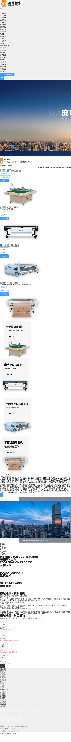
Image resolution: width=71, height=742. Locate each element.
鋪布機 (58, 167)
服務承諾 (3, 628)
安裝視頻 (3, 639)
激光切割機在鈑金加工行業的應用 (12, 602)
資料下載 (3, 650)
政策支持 (5, 575)
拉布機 (53, 167)
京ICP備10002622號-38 (7, 728)
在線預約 (3, 661)
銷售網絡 (5, 586)
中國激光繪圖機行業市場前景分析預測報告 (15, 609)
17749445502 (7, 717)
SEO (18, 731)
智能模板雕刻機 (5, 169)
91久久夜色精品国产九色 (8, 733)
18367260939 (7, 720)
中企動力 (10, 731)
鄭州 (14, 731)
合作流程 (5, 565)
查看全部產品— (66, 167)
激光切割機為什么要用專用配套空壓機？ (14, 162)
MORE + (2, 154)
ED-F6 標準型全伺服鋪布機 (9, 245)
